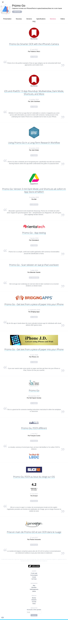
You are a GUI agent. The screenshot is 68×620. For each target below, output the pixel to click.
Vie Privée (34, 579)
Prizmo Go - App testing (34, 232)
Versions (29, 19)
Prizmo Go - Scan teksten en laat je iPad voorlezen (34, 264)
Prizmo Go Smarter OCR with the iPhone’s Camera (34, 43)
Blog (34, 585)
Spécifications (40, 19)
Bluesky (34, 597)
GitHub (34, 591)
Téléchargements (34, 589)
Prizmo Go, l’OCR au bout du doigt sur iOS (34, 476)
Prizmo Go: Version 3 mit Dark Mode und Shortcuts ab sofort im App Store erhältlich (34, 190)
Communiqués (34, 575)
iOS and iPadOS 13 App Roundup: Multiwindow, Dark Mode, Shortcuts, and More (34, 92)
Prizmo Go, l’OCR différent (34, 428)
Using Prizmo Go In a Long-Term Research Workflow (34, 142)
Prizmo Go (34, 390)
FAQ (34, 21)
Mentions (53, 19)
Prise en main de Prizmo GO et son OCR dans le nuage (34, 532)
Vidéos (62, 19)
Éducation (33, 587)
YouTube (34, 601)
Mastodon (34, 599)
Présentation (7, 19)
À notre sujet (34, 573)
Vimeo (34, 603)
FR (2, 617)
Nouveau (19, 19)
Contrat (34, 577)
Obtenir (17, 12)
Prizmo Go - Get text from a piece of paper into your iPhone (34, 304)
